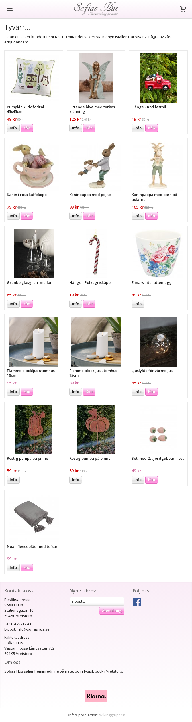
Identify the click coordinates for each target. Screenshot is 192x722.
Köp (26, 127)
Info (13, 127)
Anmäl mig (112, 610)
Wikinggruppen (112, 714)
